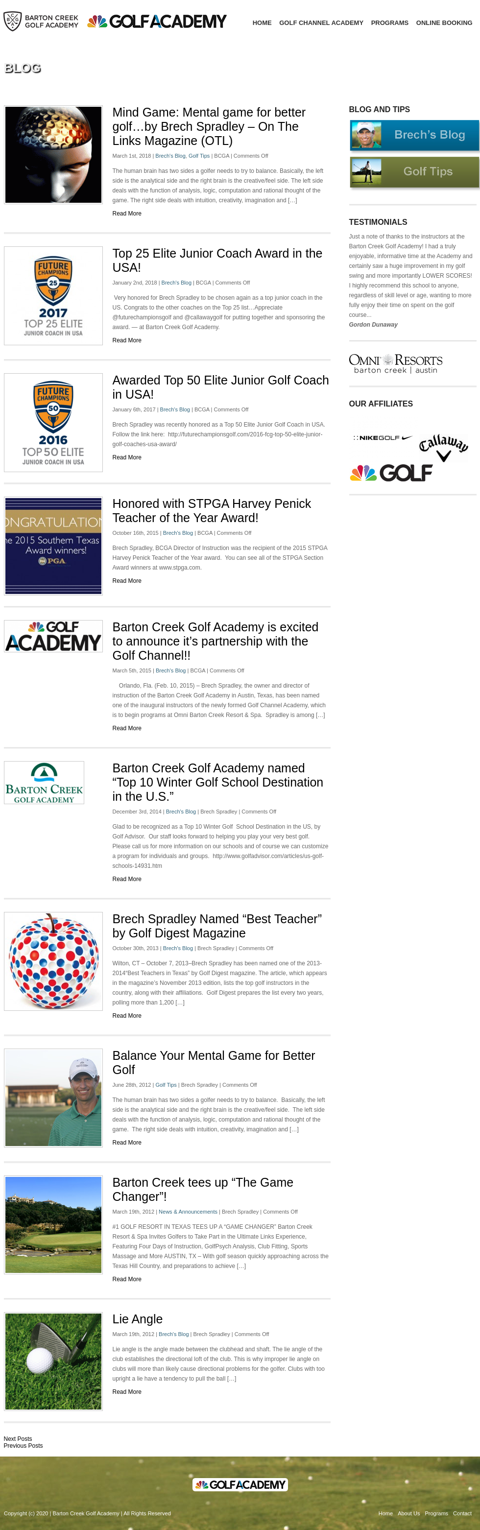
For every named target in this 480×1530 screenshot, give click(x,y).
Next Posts (18, 1438)
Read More (127, 213)
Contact (462, 1513)
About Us (409, 1513)
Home (262, 22)
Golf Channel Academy (321, 22)
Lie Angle (138, 1319)
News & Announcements (188, 1212)
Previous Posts (23, 1445)
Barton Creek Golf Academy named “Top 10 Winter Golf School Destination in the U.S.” (218, 782)
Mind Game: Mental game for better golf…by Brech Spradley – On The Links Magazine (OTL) (209, 126)
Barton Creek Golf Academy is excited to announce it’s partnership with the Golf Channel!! (216, 641)
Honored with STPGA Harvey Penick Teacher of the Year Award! (212, 511)
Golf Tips (199, 156)
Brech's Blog (170, 156)
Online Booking (444, 22)
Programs (390, 22)
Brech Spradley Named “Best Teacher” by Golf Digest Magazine (217, 926)
